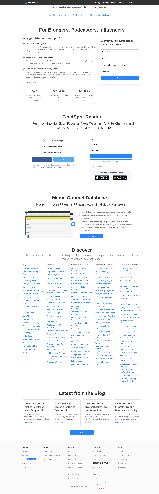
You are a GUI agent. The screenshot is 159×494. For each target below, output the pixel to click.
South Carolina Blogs (31, 339)
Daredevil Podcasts (54, 284)
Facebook (122, 459)
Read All (82, 432)
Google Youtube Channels (130, 375)
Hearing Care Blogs (30, 346)
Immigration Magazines (104, 294)
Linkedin (122, 467)
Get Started (91, 236)
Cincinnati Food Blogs (31, 323)
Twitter (121, 451)
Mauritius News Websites (105, 359)
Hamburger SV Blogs (31, 306)
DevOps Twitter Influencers (130, 311)
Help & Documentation (101, 455)
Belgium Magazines (102, 287)
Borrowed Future (53, 334)
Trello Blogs (27, 336)
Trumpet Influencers (79, 354)
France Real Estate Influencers (78, 336)
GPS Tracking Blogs (30, 297)
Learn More (29, 82)
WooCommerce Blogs (31, 326)
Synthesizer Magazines (104, 277)
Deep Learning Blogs (31, 329)
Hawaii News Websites (104, 332)
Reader (77, 15)
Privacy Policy (60, 167)
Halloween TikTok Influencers (126, 281)
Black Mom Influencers (80, 364)
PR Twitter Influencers (128, 304)
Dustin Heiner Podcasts (56, 337)
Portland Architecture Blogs (33, 290)
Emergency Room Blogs (32, 319)
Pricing (97, 3)
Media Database (100, 15)
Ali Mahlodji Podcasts (55, 268)
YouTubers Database (75, 471)
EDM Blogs (27, 309)
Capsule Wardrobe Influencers (78, 288)
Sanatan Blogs (28, 313)
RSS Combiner (98, 479)
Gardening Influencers (79, 358)
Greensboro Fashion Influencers (79, 269)
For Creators (57, 15)
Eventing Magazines (103, 284)
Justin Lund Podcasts (55, 306)
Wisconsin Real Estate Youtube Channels (128, 336)
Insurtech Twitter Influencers (126, 322)
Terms (24, 471)
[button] (53, 140)
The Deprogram (53, 275)
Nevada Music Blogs (30, 294)
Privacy (24, 467)
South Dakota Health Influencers (79, 324)
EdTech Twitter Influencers (130, 317)
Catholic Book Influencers (81, 329)
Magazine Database (75, 463)
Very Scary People (54, 313)
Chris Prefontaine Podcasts (57, 331)
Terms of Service (46, 167)
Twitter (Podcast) (125, 455)
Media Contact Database (51, 455)
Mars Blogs (27, 316)
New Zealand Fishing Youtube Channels (128, 379)
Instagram (122, 463)
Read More (29, 422)
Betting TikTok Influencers (130, 295)
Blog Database (73, 455)
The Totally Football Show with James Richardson (57, 291)
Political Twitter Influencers (130, 314)
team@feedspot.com (83, 7)
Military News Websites (104, 323)
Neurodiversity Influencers (81, 303)
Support (122, 3)
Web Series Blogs (29, 277)
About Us (25, 451)
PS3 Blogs (27, 332)
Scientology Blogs (29, 280)
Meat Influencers (77, 341)
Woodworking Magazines (105, 280)
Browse (113, 3)
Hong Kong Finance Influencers (78, 318)
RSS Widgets (97, 475)
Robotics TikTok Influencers (130, 292)
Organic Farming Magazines (101, 272)
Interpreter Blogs (29, 349)
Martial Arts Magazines (104, 297)
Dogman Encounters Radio (57, 271)
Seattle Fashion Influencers (81, 332)
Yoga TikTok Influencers (129, 277)
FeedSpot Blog (98, 459)
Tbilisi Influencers (77, 348)
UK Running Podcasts (55, 296)
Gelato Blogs (28, 342)
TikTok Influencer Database (77, 486)
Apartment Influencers (79, 280)
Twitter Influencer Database (77, 483)
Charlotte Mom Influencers (81, 293)
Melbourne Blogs (29, 287)
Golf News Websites (103, 352)
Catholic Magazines (102, 300)
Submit (119, 78)
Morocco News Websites (105, 316)
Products (106, 3)
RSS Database (73, 451)
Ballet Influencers (77, 361)
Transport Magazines (103, 268)
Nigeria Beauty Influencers (81, 351)
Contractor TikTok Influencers (127, 299)
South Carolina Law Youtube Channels (127, 348)
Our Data (25, 455)
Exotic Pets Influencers (80, 284)
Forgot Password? (96, 166)
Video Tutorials (98, 451)
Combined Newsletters (100, 471)
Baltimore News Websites (105, 355)
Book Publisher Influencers (81, 274)
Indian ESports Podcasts (56, 350)
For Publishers (48, 459)
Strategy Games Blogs (31, 284)
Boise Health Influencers (80, 277)
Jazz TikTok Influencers (128, 274)
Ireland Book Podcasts (55, 309)
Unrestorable (52, 322)
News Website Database (76, 475)
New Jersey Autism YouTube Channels (127, 359)
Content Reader (48, 451)
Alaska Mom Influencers (80, 344)
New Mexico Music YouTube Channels (127, 370)
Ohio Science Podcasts (55, 287)
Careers (29, 459)
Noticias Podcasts (54, 299)
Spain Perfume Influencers (81, 299)
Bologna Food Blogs (31, 268)
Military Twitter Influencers (130, 307)
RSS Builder (98, 488)
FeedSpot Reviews (28, 463)
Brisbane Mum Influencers (81, 296)
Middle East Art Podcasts (56, 353)
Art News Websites (102, 319)
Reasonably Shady (54, 362)
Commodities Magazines (104, 309)
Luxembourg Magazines (104, 290)
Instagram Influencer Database (79, 479)
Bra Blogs (26, 352)
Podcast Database (74, 459)
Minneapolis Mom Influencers (78, 307)
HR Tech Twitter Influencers (130, 332)
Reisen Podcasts (53, 341)
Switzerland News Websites (105, 313)
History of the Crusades (56, 303)
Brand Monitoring (99, 467)
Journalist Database (75, 467)
